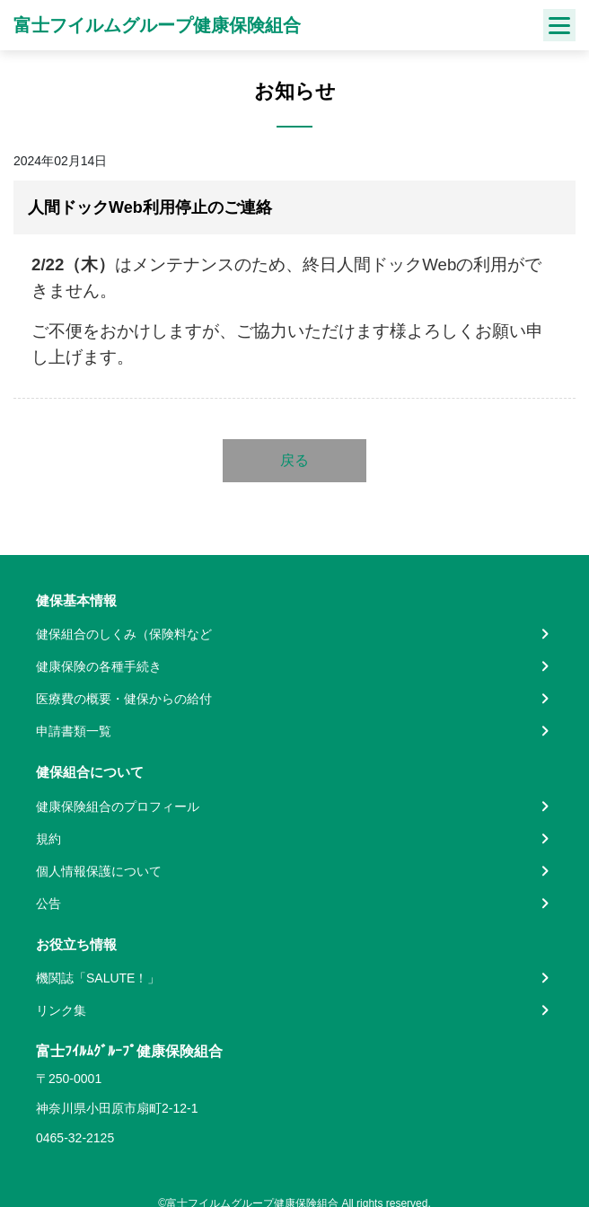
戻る (294, 460)
